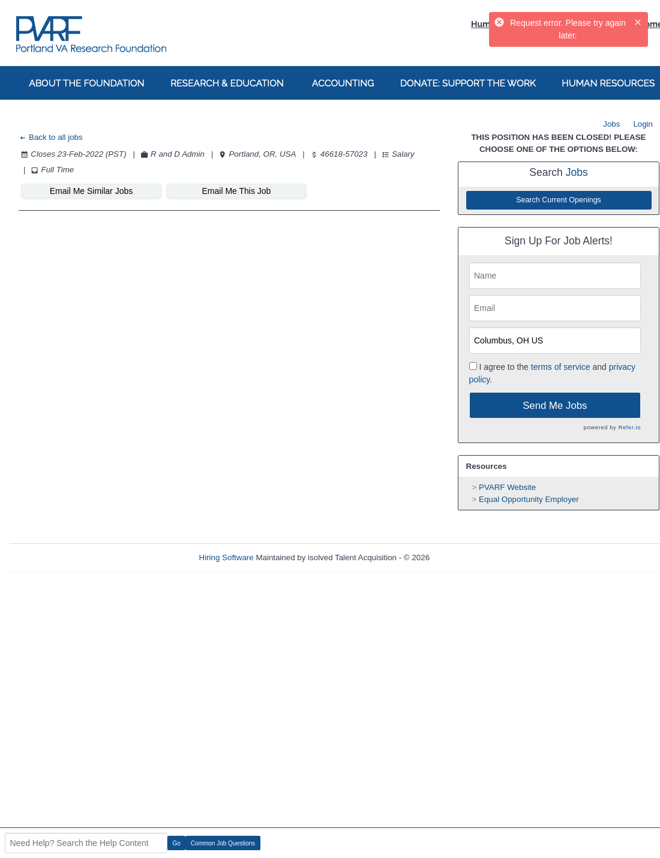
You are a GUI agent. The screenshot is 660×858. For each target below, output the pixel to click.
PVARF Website (507, 487)
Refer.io (630, 427)
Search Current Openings (558, 200)
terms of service (560, 367)
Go (177, 843)
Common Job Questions (223, 843)
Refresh (465, 557)
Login (643, 123)
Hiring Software (226, 557)
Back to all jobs (51, 137)
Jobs (611, 123)
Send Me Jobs (555, 405)
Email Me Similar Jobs (91, 191)
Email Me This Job (236, 191)
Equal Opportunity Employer (529, 499)
